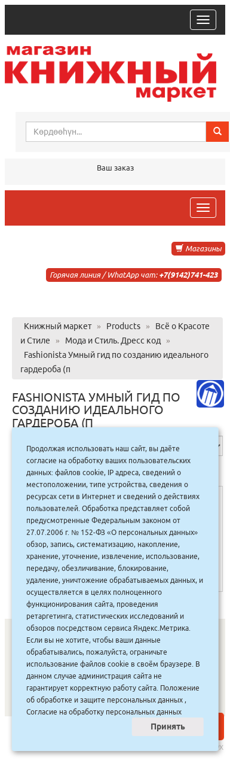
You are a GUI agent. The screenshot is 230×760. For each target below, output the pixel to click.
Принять (168, 726)
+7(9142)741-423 (188, 274)
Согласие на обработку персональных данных (104, 712)
